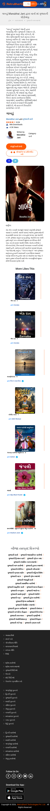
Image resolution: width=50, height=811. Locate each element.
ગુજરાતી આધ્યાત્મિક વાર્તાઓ (31, 555)
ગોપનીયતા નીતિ (11, 643)
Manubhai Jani (12, 119)
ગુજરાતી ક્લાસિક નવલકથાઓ (25, 562)
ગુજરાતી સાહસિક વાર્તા (15, 587)
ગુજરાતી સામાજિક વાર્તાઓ (25, 583)
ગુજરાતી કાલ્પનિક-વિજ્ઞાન (17, 612)
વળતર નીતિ (9, 650)
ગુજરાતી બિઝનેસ (36, 612)
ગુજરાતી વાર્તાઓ (11, 736)
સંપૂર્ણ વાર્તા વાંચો (16, 146)
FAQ (7, 654)
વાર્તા (30, 136)
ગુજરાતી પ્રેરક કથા (34, 558)
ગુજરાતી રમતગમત (17, 616)
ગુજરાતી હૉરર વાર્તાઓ (31, 598)
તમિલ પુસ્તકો (10, 705)
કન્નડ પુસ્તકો (10, 720)
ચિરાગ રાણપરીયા (17, 381)
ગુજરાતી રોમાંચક (36, 608)
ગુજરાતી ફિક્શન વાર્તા (16, 558)
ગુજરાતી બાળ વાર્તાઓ (15, 566)
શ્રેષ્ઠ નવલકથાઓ (12, 666)
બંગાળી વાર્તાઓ (11, 747)
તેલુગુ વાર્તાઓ (10, 759)
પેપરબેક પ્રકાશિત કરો (13, 681)
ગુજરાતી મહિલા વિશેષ (35, 573)
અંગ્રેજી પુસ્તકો (11, 690)
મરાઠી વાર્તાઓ (10, 740)
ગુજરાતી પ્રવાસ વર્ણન (16, 573)
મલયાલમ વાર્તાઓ (12, 751)
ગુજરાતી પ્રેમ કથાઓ (32, 576)
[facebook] (8, 776)
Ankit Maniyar (16, 419)
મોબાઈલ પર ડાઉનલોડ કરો (22, 153)
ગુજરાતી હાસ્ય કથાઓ (34, 566)
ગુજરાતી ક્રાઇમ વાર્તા (32, 623)
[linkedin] (30, 776)
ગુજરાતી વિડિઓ (11, 670)
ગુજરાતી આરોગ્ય (33, 591)
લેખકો (7, 674)
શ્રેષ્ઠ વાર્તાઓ (10, 663)
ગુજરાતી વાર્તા (28, 119)
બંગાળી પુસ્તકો (10, 713)
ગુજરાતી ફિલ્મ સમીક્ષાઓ (25, 601)
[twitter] (19, 776)
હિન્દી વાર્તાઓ (10, 733)
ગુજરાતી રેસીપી (33, 594)
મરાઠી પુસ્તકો (10, 701)
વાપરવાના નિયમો (11, 646)
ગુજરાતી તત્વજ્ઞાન (17, 591)
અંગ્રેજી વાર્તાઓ (11, 744)
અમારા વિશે (9, 635)
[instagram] (14, 776)
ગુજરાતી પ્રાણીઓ (33, 616)
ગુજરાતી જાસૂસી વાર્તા (25, 580)
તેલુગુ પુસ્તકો (10, 709)
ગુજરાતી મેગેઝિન (17, 569)
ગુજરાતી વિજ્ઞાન (35, 619)
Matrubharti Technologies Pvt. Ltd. (31, 804)
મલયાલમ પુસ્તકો (12, 716)
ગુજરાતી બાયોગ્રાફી (18, 594)
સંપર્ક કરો (9, 639)
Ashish (14, 457)
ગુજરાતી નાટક (15, 576)
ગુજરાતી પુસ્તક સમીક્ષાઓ (17, 608)
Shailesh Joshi (16, 533)
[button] (28, 4)
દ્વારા (12, 305)
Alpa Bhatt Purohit (17, 495)
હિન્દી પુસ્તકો (10, 694)
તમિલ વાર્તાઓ (10, 755)
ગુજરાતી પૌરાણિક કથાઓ (25, 605)
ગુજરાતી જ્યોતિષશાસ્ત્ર (18, 619)
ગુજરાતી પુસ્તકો (11, 698)
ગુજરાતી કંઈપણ (16, 623)
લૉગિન (42, 4)
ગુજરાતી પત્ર (16, 598)
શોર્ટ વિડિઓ (9, 678)
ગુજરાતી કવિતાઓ (32, 569)
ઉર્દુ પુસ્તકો (9, 724)
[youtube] (25, 776)
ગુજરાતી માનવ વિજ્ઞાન (35, 587)
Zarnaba (16, 305)
